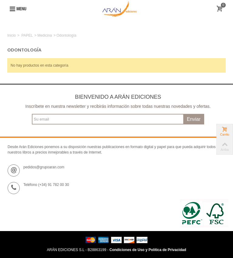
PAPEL (27, 35)
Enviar (194, 119)
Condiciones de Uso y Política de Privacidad (148, 250)
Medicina (44, 35)
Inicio (11, 35)
